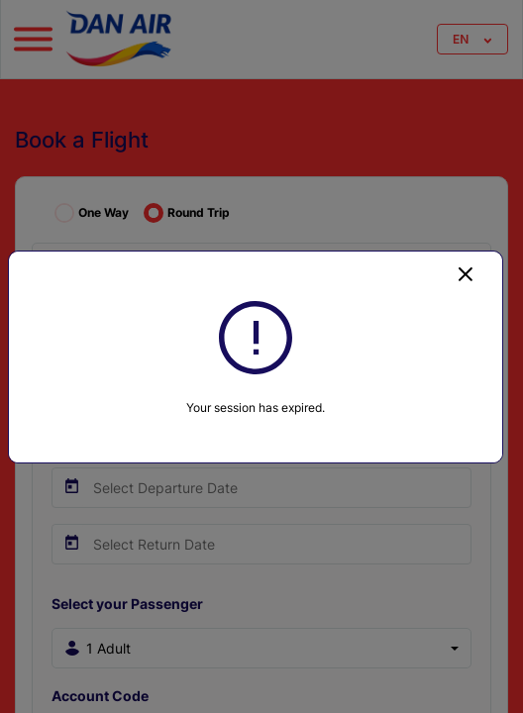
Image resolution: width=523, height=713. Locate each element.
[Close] (465, 273)
